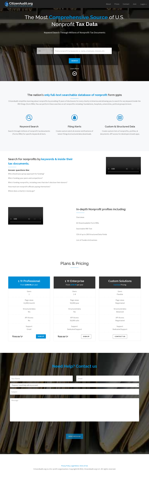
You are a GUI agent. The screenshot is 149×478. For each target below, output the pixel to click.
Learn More (74, 70)
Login (144, 4)
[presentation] (74, 428)
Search (74, 61)
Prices (116, 4)
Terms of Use (86, 472)
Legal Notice (75, 472)
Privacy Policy (63, 472)
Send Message (74, 442)
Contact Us (120, 338)
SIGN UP (40, 338)
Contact (126, 4)
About (108, 4)
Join (134, 4)
